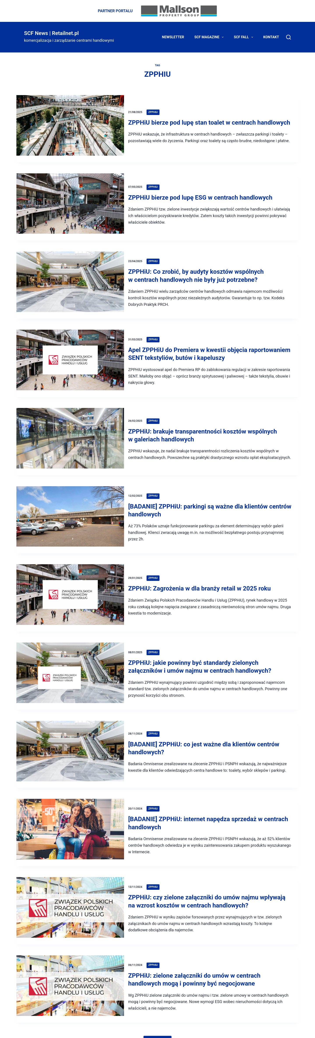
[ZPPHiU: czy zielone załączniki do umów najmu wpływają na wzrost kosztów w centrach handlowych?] (70, 898)
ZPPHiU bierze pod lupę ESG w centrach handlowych (203, 195)
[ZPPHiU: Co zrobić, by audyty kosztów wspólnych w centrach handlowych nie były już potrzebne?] (70, 280)
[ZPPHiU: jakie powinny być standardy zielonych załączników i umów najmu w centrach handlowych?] (70, 667)
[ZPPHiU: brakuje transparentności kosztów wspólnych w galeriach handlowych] (70, 435)
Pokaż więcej (157, 1029)
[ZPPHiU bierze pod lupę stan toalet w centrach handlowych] (70, 126)
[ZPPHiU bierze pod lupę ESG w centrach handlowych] (70, 203)
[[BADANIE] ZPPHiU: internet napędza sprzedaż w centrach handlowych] (70, 820)
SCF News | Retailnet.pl (51, 33)
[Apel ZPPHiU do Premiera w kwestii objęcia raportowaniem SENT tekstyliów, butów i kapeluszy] (70, 357)
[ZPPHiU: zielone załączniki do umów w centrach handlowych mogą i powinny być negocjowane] (70, 976)
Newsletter (173, 37)
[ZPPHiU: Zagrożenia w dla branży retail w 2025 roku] (70, 590)
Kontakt (271, 37)
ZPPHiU (155, 104)
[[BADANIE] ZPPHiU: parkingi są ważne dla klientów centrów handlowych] (70, 513)
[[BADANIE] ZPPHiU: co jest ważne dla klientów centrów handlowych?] (70, 744)
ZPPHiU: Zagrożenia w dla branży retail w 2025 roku (202, 583)
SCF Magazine (209, 37)
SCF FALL (244, 37)
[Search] (288, 37)
